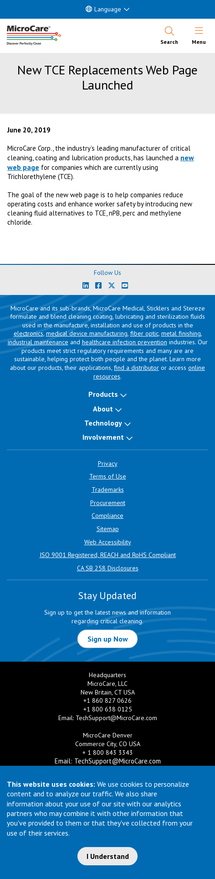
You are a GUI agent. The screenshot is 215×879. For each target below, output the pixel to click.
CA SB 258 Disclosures (107, 568)
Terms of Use (107, 476)
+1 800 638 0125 (107, 709)
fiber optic (144, 333)
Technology (103, 422)
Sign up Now (107, 638)
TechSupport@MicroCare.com (116, 718)
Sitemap (108, 529)
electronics (28, 333)
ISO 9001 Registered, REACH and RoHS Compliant (108, 555)
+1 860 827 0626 (107, 700)
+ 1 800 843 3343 (107, 752)
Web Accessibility (107, 542)
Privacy (108, 463)
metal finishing (181, 333)
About (103, 408)
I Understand (108, 856)
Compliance (107, 515)
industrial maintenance (38, 342)
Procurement (107, 503)
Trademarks (108, 489)
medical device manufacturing (87, 333)
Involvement (103, 437)
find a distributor (136, 367)
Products (103, 394)
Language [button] (103, 9)
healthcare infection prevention (124, 342)
